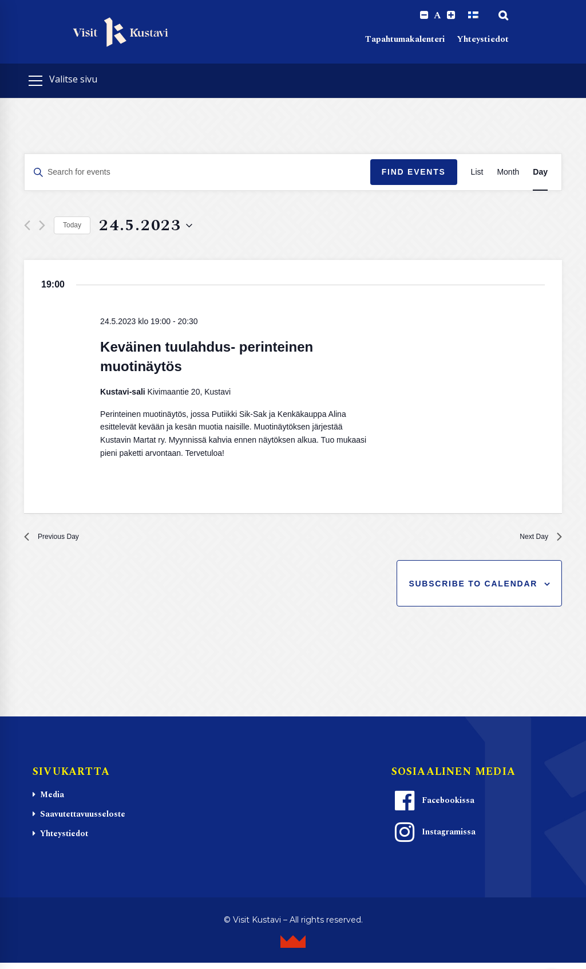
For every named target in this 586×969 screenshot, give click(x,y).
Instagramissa (434, 838)
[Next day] (42, 226)
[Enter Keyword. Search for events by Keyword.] (197, 173)
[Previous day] (27, 226)
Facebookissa (433, 806)
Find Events (414, 173)
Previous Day (58, 540)
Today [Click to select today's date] (72, 226)
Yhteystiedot (483, 40)
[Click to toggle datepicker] (145, 226)
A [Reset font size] (437, 16)
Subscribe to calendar (473, 589)
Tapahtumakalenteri (405, 40)
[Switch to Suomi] (473, 15)
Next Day (536, 540)
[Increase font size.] (450, 15)
